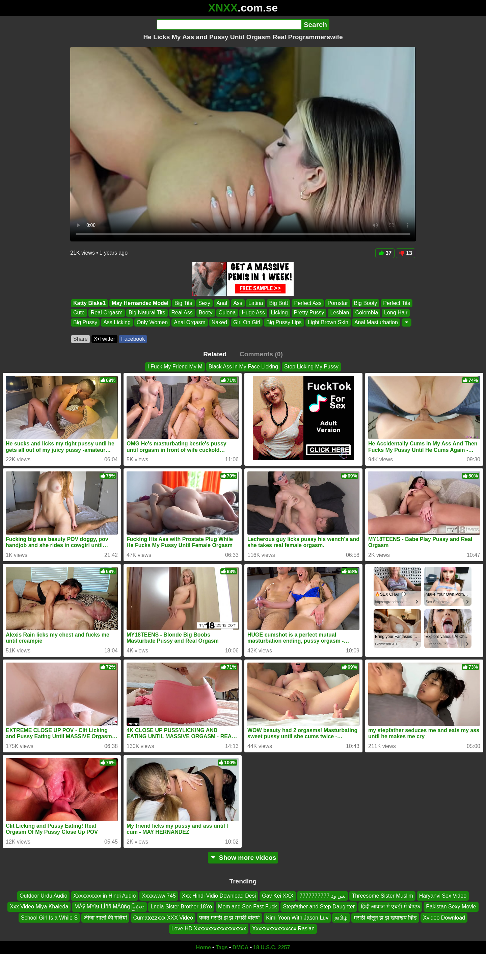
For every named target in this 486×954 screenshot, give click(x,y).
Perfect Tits (396, 303)
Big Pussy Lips (284, 322)
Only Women (152, 322)
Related (214, 354)
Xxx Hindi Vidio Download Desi (219, 896)
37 (385, 253)
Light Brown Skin (328, 322)
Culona (227, 313)
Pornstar (337, 303)
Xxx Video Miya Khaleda (39, 906)
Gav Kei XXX (277, 896)
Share (80, 339)
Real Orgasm (107, 313)
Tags (222, 947)
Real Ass (182, 313)
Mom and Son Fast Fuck (247, 906)
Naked (219, 322)
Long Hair (395, 313)
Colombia (366, 313)
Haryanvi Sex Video (442, 896)
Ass (237, 303)
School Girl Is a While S (49, 918)
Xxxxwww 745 (159, 896)
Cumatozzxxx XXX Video (163, 918)
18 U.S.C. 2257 (271, 947)
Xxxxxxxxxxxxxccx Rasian (283, 928)
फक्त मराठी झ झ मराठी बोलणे (229, 918)
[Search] (229, 24)
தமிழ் (341, 918)
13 (405, 253)
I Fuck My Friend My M (174, 366)
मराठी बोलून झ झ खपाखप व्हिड (385, 918)
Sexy (204, 303)
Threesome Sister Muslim (382, 896)
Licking (279, 313)
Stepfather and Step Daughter (319, 906)
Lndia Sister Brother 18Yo (181, 906)
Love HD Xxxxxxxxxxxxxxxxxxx (208, 928)
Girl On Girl (246, 322)
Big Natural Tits (147, 313)
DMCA (240, 947)
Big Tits (183, 303)
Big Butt (278, 303)
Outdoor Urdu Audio (43, 896)
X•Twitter (104, 339)
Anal (221, 303)
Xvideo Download (444, 918)
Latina (255, 303)
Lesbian (339, 313)
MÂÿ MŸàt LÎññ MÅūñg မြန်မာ (109, 906)
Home (203, 947)
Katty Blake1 (89, 303)
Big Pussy (85, 322)
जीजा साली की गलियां (105, 918)
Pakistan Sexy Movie (451, 906)
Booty (206, 313)
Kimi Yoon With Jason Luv (297, 918)
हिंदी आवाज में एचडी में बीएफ (390, 906)
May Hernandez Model (140, 303)
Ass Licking (117, 322)
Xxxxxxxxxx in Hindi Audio (104, 896)
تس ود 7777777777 (323, 896)
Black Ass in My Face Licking (243, 366)
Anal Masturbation (376, 322)
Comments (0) (261, 354)
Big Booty (365, 303)
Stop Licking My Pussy (311, 366)
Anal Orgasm (189, 322)
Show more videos (243, 857)
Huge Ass (253, 313)
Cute (79, 313)
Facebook (133, 339)
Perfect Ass (307, 303)
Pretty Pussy (309, 313)
